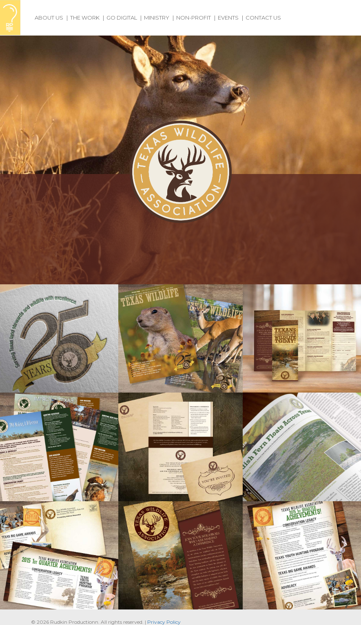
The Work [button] (85, 17)
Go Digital (121, 17)
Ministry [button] (156, 17)
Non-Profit (193, 17)
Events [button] (228, 17)
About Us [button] (49, 17)
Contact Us (263, 17)
